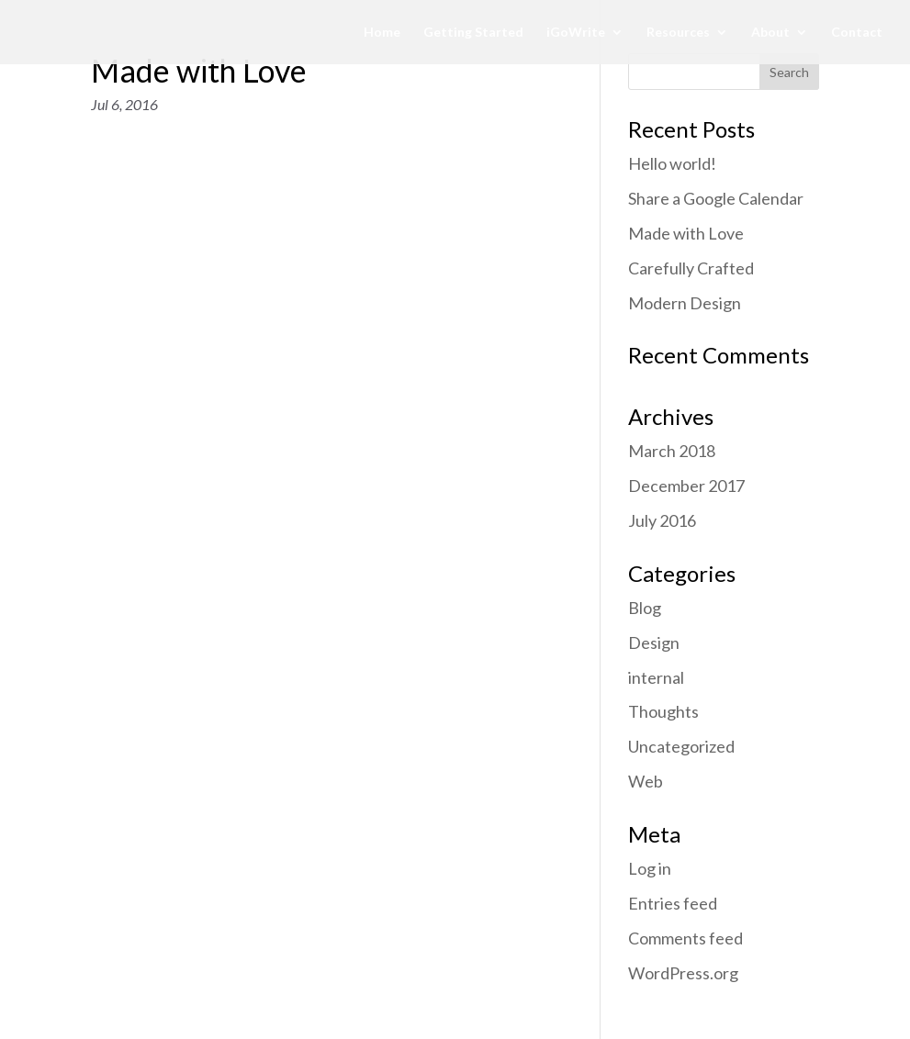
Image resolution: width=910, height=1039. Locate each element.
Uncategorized (681, 746)
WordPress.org (683, 973)
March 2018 (671, 451)
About (770, 32)
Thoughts (663, 711)
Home (382, 32)
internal (656, 677)
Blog (644, 608)
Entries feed (672, 903)
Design (654, 642)
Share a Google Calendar (715, 198)
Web (645, 781)
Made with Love (199, 70)
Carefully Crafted (691, 268)
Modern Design (684, 303)
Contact (856, 32)
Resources (678, 32)
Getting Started (473, 32)
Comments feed (685, 938)
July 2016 (662, 520)
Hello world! (672, 163)
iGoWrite (575, 32)
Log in (649, 868)
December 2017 (686, 485)
